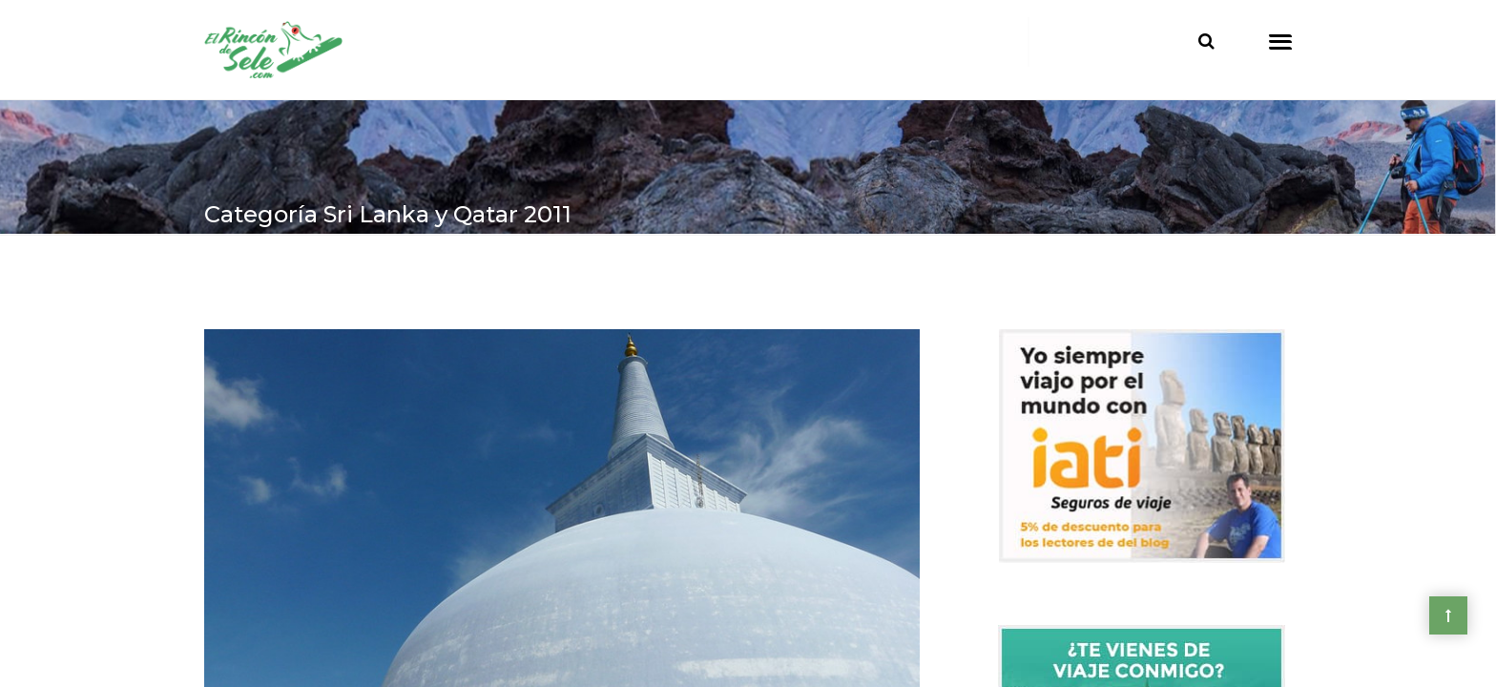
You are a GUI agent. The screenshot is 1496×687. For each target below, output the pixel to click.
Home (227, 278)
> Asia (288, 278)
